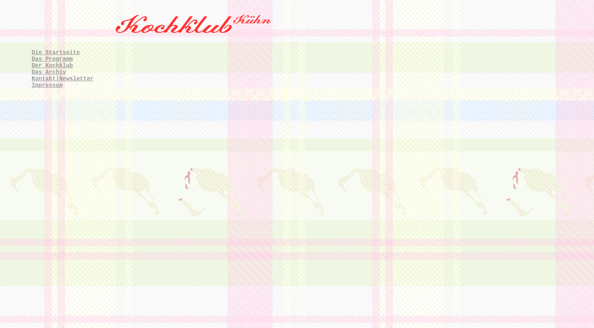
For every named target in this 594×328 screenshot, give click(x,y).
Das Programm (52, 59)
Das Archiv (49, 72)
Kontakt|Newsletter (62, 78)
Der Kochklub (52, 65)
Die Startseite (56, 52)
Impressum (47, 85)
